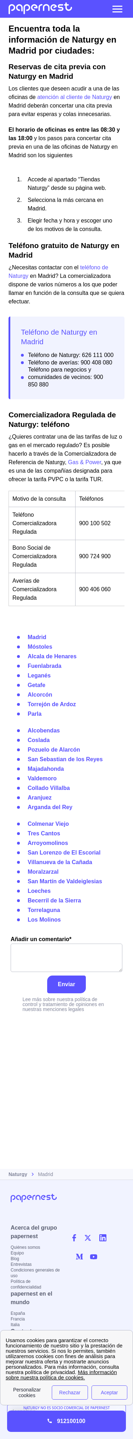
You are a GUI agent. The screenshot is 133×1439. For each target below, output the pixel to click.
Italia (15, 1324)
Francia (18, 1319)
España (18, 1313)
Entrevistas (21, 1264)
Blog (15, 1258)
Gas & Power (84, 462)
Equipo (17, 1253)
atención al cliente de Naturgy (74, 97)
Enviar (66, 984)
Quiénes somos (25, 1247)
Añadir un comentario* (66, 954)
